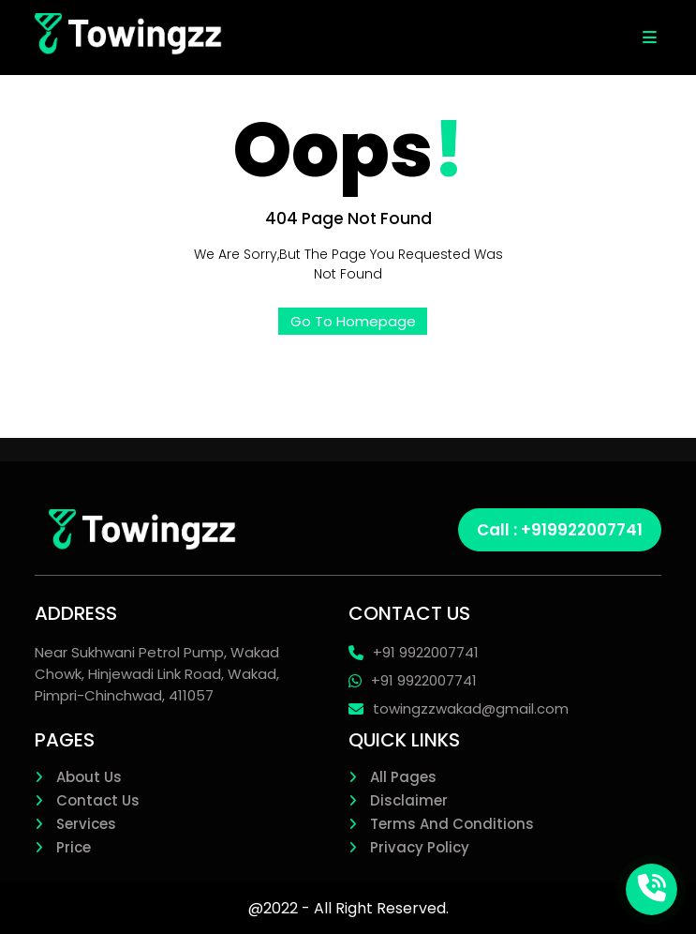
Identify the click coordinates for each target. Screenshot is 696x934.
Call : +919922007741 (560, 530)
